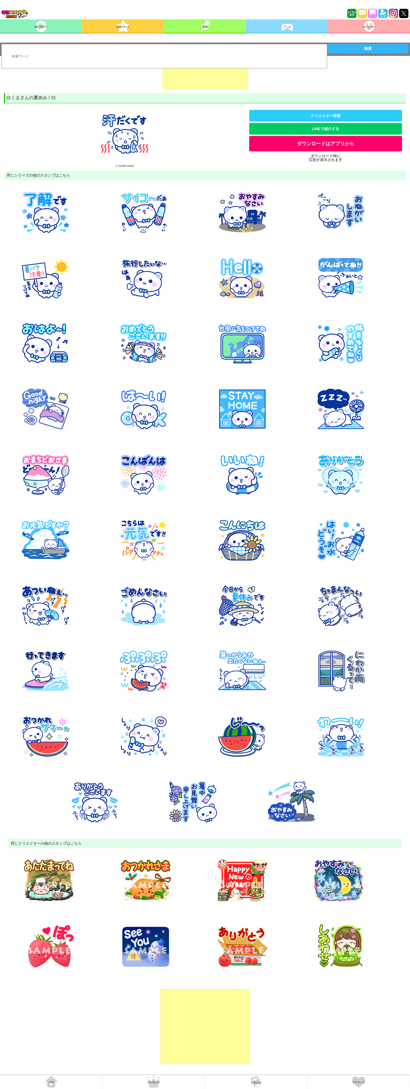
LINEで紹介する (325, 129)
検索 (368, 48)
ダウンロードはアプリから (325, 143)
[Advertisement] (205, 76)
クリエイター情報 (326, 116)
